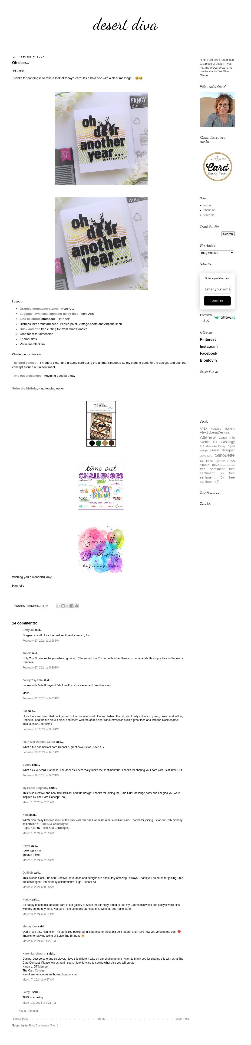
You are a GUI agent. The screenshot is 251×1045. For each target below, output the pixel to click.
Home (102, 1018)
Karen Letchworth (34, 953)
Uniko (215, 465)
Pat (25, 711)
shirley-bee (30, 926)
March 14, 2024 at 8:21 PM (39, 1002)
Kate (26, 815)
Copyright (209, 214)
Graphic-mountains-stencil (39, 308)
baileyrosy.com (33, 680)
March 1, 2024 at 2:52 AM (38, 833)
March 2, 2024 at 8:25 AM (38, 887)
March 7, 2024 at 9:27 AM (38, 979)
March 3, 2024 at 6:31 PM (38, 914)
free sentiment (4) (217, 479)
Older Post (182, 1018)
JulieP (27, 653)
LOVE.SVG (206, 455)
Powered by (217, 317)
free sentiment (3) (217, 475)
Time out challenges (27, 375)
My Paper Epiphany (35, 788)
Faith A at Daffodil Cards (39, 741)
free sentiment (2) (217, 471)
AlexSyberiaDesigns (215, 432)
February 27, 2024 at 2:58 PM (41, 640)
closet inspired (227, 465)
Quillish (28, 872)
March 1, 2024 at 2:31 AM (38, 802)
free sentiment (212, 469)
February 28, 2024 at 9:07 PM (41, 775)
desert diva (125, 24)
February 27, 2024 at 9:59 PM (41, 729)
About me (209, 210)
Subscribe (217, 300)
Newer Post (20, 1018)
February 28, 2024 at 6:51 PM (41, 752)
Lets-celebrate (30, 319)
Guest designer (222, 450)
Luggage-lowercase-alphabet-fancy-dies (49, 313)
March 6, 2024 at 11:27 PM (39, 941)
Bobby (27, 764)
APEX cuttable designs (217, 428)
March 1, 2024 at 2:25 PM (38, 860)
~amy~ (27, 992)
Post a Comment (28, 1011)
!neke (26, 845)
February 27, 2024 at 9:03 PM (41, 698)
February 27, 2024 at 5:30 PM (41, 667)
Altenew (208, 437)
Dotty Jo (28, 630)
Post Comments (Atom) (43, 1025)
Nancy (27, 899)
